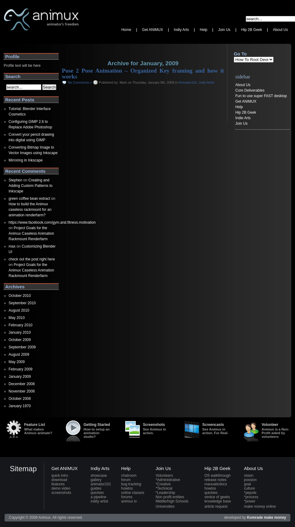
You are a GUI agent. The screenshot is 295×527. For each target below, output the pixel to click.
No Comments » (80, 82)
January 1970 (20, 406)
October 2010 (20, 296)
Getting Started (98, 430)
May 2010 (17, 318)
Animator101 (187, 82)
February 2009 (20, 369)
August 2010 (19, 310)
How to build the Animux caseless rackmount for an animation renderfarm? (30, 209)
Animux (10, 38)
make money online (260, 506)
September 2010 (22, 303)
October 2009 (20, 340)
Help (239, 107)
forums (127, 497)
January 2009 (20, 376)
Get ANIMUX (245, 101)
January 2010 (20, 332)
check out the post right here (32, 259)
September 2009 (22, 347)
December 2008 (22, 384)
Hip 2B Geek (245, 112)
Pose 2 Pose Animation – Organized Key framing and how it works (143, 73)
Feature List (38, 429)
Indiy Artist (206, 82)
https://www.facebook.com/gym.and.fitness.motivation (52, 222)
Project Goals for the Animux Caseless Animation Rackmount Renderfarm (31, 233)
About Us (242, 85)
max (12, 246)
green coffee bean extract (29, 198)
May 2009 (17, 362)
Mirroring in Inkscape (26, 160)
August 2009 (19, 354)
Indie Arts (243, 118)
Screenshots (157, 429)
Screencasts (216, 429)
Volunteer (276, 430)
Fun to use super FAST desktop (261, 96)
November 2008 (22, 391)
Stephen (15, 180)
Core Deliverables (249, 90)
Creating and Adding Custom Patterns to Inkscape (30, 185)
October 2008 (20, 398)
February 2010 (20, 325)
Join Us (241, 123)
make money (275, 517)
